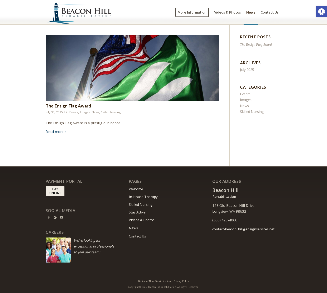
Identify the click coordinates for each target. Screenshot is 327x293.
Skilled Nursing (111, 112)
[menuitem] (192, 12)
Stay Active (137, 212)
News (95, 112)
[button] (321, 11)
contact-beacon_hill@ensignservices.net (243, 229)
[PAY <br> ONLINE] (55, 191)
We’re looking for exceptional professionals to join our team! (94, 246)
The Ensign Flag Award (68, 105)
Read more (56, 131)
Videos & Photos (142, 220)
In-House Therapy (143, 196)
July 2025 (247, 69)
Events (73, 112)
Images (85, 112)
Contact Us (137, 236)
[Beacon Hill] (84, 12)
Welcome (136, 189)
